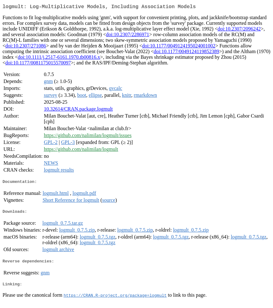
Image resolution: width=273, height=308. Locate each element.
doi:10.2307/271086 (25, 47)
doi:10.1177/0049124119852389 (186, 52)
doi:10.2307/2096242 (239, 30)
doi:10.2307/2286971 (127, 35)
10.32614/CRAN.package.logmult (78, 110)
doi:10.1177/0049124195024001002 (178, 47)
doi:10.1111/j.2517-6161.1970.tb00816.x (59, 58)
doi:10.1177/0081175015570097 (38, 64)
